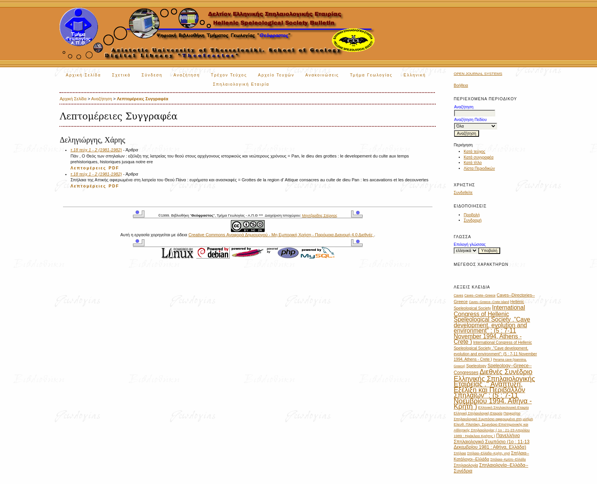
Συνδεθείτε (463, 193)
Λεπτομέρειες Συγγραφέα (142, 98)
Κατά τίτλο (473, 163)
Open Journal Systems (478, 73)
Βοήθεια (461, 85)
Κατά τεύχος (474, 151)
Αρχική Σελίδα (83, 75)
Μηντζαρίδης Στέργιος (319, 215)
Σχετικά (121, 75)
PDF (114, 168)
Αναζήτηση (186, 75)
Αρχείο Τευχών (276, 75)
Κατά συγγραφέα (478, 157)
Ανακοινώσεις (322, 75)
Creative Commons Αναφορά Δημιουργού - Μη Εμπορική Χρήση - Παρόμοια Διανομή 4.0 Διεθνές (281, 234)
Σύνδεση (151, 75)
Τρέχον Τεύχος (229, 75)
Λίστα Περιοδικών (479, 168)
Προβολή (472, 215)
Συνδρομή (473, 220)
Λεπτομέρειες (88, 168)
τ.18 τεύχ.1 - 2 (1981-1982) (96, 150)
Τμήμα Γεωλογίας (371, 75)
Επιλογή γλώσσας (470, 244)
